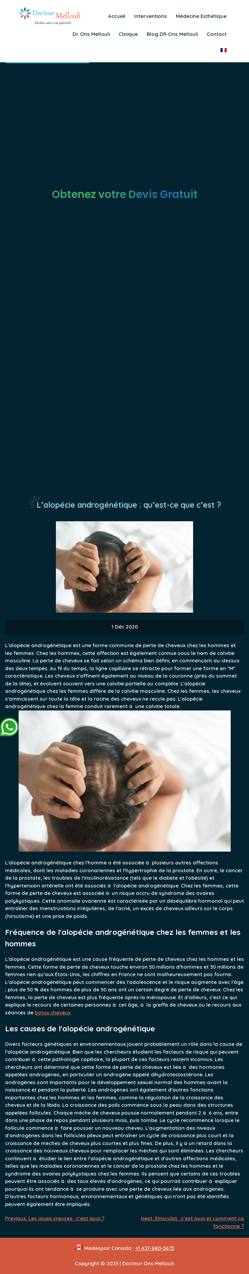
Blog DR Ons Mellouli (172, 34)
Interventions (150, 16)
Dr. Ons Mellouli (91, 34)
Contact (217, 34)
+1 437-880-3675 (154, 1248)
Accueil (116, 16)
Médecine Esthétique (201, 16)
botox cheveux (52, 1012)
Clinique (128, 34)
